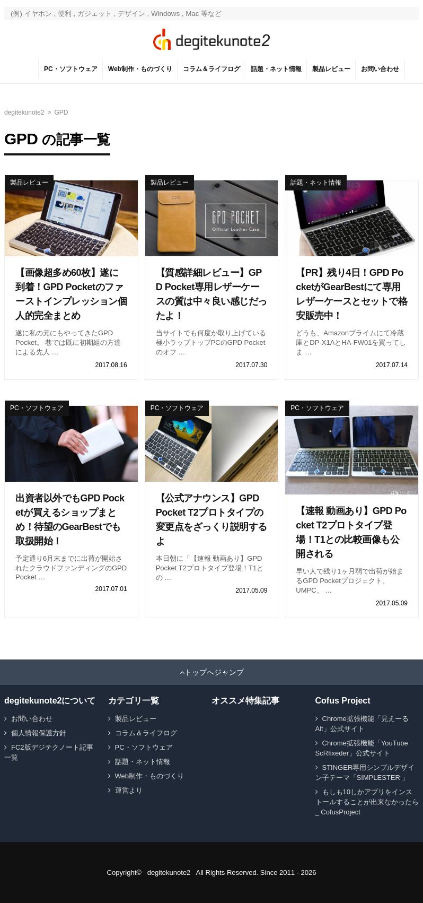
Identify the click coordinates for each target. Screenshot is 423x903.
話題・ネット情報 (276, 69)
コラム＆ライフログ (211, 69)
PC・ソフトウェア (71, 69)
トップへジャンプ (214, 672)
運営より (129, 790)
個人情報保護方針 (38, 733)
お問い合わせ (380, 69)
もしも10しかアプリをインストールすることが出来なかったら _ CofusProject (367, 802)
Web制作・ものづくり (140, 69)
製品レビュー (331, 69)
